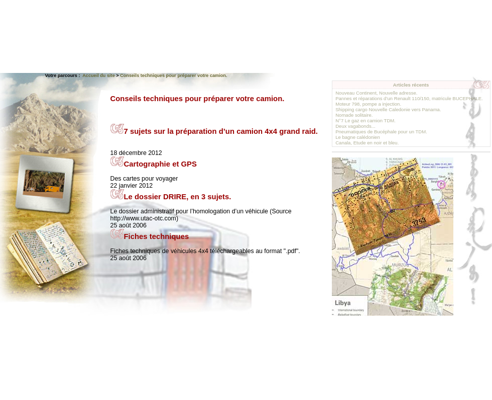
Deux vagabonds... (355, 126)
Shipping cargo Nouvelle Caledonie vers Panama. (388, 109)
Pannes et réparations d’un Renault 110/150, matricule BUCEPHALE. (409, 98)
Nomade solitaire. (354, 115)
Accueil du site (98, 75)
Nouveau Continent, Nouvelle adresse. (376, 93)
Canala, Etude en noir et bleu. (367, 142)
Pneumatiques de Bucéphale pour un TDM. (381, 131)
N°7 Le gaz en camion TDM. (365, 120)
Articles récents (411, 85)
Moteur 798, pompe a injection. (368, 104)
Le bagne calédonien (357, 137)
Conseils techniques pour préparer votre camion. (173, 75)
